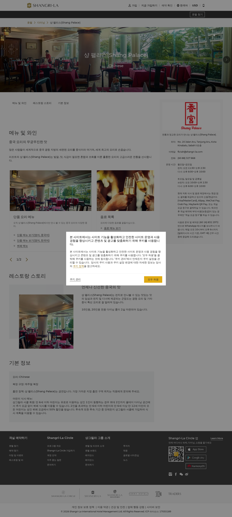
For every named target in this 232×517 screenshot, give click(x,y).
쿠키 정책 (78, 266)
